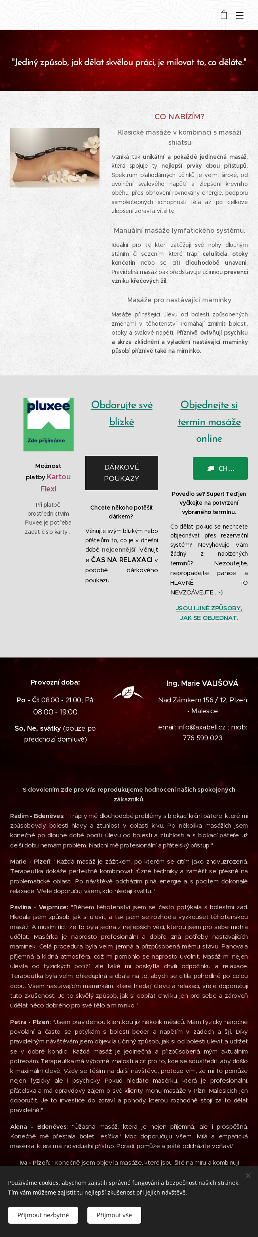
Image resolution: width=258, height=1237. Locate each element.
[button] (220, 468)
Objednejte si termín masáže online (209, 422)
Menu (239, 15)
